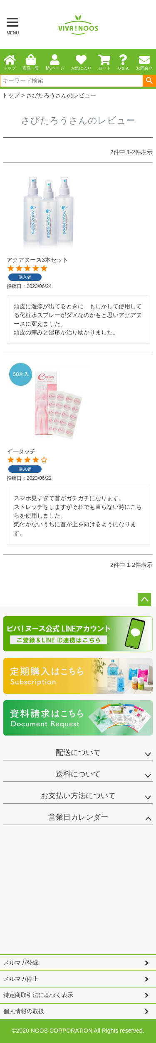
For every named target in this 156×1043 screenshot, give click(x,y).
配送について (78, 752)
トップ (11, 95)
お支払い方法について (78, 795)
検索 (149, 81)
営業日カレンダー (78, 817)
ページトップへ (144, 599)
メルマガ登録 (20, 962)
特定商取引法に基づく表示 (38, 995)
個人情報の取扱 (23, 1011)
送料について (78, 774)
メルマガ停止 (20, 978)
